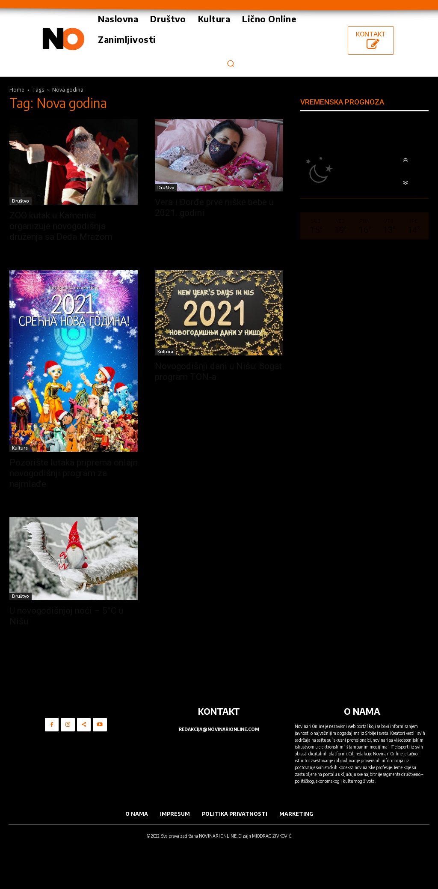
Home (16, 89)
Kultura (20, 448)
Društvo (20, 201)
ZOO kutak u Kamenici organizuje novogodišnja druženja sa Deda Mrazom (60, 226)
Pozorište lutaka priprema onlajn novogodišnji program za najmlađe (73, 473)
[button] (230, 63)
